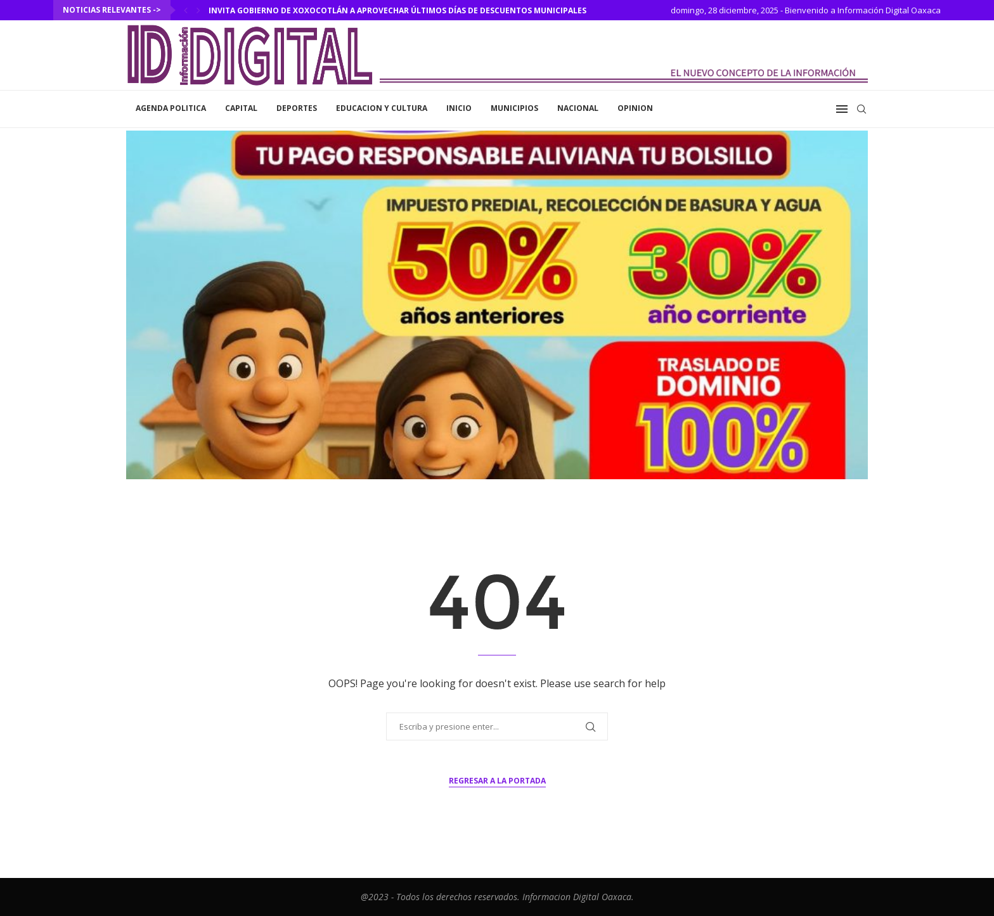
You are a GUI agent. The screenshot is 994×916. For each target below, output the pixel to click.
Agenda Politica (171, 108)
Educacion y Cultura (381, 108)
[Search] (861, 109)
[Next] (198, 10)
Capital (241, 108)
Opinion (635, 108)
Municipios (514, 108)
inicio (459, 108)
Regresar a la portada (497, 780)
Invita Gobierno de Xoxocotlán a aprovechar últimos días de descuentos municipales (397, 10)
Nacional (577, 108)
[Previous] (186, 10)
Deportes (296, 108)
